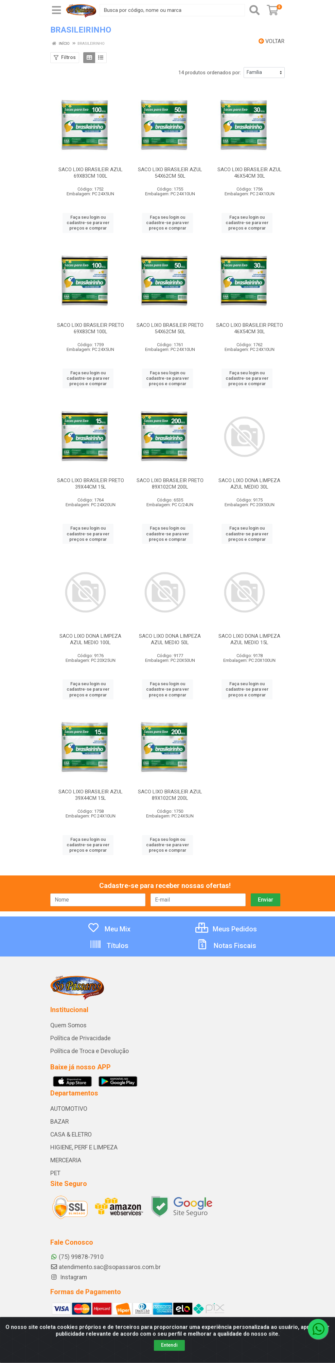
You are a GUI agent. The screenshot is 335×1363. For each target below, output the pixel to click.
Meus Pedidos (226, 929)
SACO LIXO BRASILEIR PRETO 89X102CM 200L (170, 483)
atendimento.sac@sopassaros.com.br (105, 1267)
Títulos (108, 946)
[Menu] (56, 10)
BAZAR (59, 1121)
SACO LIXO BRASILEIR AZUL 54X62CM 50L (170, 172)
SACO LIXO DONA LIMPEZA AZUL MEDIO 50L (170, 639)
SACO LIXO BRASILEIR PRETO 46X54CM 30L (249, 328)
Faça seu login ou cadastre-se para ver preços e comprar (88, 223)
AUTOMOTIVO (68, 1108)
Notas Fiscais (226, 946)
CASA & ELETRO (71, 1134)
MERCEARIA (65, 1160)
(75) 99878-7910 (77, 1256)
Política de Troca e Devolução (89, 1051)
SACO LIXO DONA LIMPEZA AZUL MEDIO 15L (249, 639)
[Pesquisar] (254, 10)
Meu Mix (108, 929)
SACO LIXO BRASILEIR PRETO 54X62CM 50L (170, 328)
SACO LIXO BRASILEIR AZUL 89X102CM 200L (170, 795)
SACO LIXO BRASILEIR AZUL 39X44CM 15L (90, 795)
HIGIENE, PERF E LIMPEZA (84, 1147)
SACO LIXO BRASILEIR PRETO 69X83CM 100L (90, 328)
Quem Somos (68, 1025)
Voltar (271, 41)
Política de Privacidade (80, 1038)
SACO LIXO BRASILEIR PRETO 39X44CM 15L (90, 483)
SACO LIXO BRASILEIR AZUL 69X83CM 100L (90, 172)
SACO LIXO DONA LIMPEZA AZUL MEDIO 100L (90, 639)
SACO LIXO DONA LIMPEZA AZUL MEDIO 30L (249, 483)
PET (55, 1173)
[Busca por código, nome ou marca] (172, 10)
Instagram (68, 1277)
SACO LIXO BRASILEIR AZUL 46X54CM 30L (249, 172)
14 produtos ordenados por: (209, 73)
